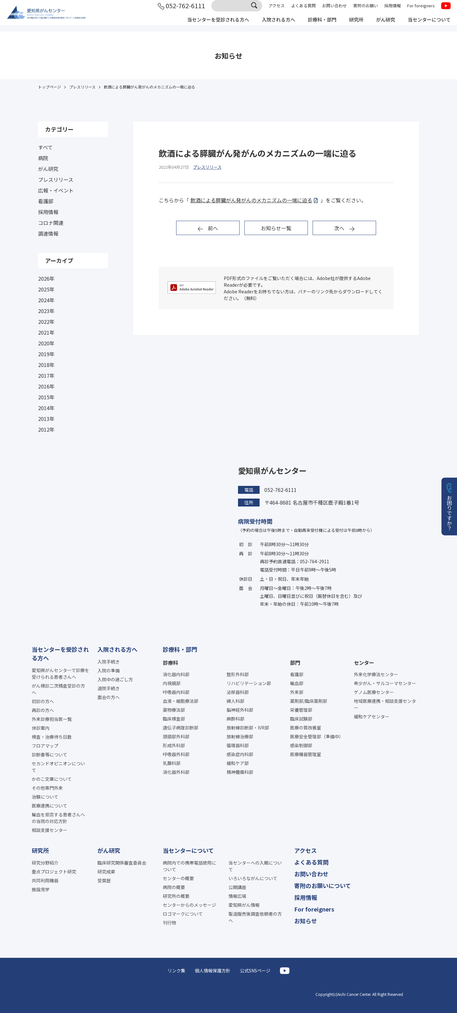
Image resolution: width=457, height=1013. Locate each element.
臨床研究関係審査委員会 (121, 862)
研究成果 (106, 871)
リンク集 (176, 970)
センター (364, 662)
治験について (45, 797)
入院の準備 (108, 670)
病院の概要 (174, 887)
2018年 (46, 365)
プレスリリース (55, 179)
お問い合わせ (334, 10)
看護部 (45, 201)
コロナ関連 (50, 222)
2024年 (46, 300)
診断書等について (49, 754)
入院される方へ (270, 25)
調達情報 (48, 233)
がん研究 (382, 25)
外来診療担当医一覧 (52, 719)
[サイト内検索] (236, 10)
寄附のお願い (365, 10)
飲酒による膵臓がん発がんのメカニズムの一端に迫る (251, 200)
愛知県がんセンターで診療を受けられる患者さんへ (60, 673)
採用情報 (392, 10)
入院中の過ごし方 (115, 679)
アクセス (276, 10)
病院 (43, 158)
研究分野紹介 (45, 862)
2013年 (46, 418)
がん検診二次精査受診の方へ (58, 689)
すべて (45, 147)
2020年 (46, 343)
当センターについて (428, 25)
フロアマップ (45, 745)
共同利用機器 (45, 880)
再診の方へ (43, 710)
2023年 (46, 311)
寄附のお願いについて (322, 885)
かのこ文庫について (52, 779)
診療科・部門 (316, 25)
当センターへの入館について (255, 865)
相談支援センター (49, 830)
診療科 (170, 662)
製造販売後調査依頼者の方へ (255, 917)
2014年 (46, 408)
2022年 (46, 321)
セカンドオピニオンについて (58, 766)
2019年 (46, 354)
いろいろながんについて (252, 878)
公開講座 (237, 887)
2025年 (46, 289)
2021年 (46, 332)
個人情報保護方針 (212, 970)
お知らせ (305, 921)
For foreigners (421, 10)
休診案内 (41, 728)
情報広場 (237, 896)
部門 (295, 662)
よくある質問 (303, 10)
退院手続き (108, 688)
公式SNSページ (255, 970)
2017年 (46, 375)
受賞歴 (104, 880)
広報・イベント (56, 190)
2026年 (46, 278)
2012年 (46, 429)
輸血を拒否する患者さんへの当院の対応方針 (58, 817)
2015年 (46, 397)
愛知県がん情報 (244, 905)
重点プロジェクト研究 (54, 871)
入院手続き (108, 661)
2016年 (46, 386)
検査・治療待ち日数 (52, 737)
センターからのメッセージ (189, 905)
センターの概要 (178, 878)
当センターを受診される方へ (207, 25)
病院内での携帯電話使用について (189, 865)
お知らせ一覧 (276, 228)
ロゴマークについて (183, 914)
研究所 (351, 25)
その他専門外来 (47, 788)
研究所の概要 (176, 896)
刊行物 (169, 922)
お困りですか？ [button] (449, 513)
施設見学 (41, 889)
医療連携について (49, 805)
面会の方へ (108, 697)
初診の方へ (43, 701)
